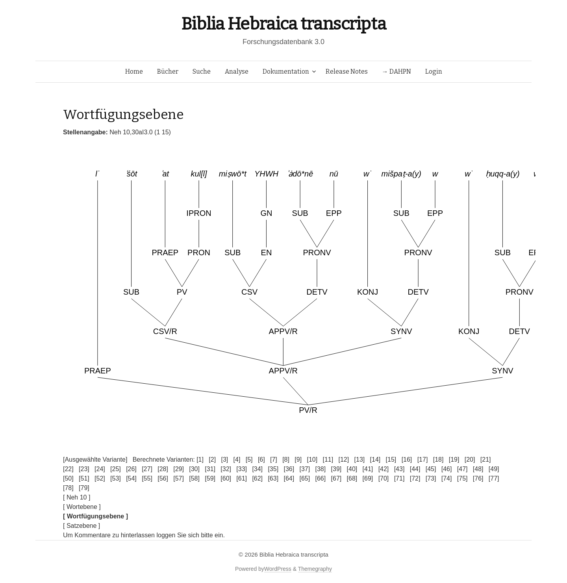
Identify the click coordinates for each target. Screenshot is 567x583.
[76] (478, 478)
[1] (200, 459)
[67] (336, 478)
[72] (415, 478)
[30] (194, 469)
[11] (327, 459)
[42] (383, 469)
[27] (147, 469)
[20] (470, 459)
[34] (257, 469)
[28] (163, 469)
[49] (494, 469)
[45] (431, 469)
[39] (336, 469)
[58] (194, 478)
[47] (462, 469)
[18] (438, 459)
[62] (257, 478)
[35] (273, 469)
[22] (68, 469)
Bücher (167, 71)
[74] (446, 478)
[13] (359, 459)
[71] (399, 478)
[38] (320, 469)
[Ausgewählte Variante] (95, 459)
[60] (225, 478)
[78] (68, 488)
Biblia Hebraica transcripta (283, 24)
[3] (224, 459)
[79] (84, 488)
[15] (391, 459)
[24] (99, 469)
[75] (462, 478)
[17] (422, 459)
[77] (494, 478)
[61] (241, 478)
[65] (304, 478)
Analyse (236, 71)
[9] (298, 459)
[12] (344, 459)
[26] (131, 469)
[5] (249, 459)
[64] (289, 478)
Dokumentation (286, 71)
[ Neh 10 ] (76, 497)
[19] (454, 459)
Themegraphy (315, 569)
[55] (147, 478)
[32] (225, 469)
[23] (84, 469)
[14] (375, 459)
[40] (352, 469)
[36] (289, 469)
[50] (68, 478)
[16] (407, 459)
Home (134, 71)
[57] (178, 478)
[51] (84, 478)
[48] (478, 469)
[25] (115, 469)
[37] (304, 469)
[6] (261, 459)
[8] (285, 459)
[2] (212, 459)
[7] (273, 459)
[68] (352, 478)
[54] (131, 478)
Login (433, 71)
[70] (383, 478)
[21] (485, 459)
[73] (431, 478)
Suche (202, 71)
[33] (241, 469)
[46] (446, 469)
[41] (368, 469)
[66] (320, 478)
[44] (415, 469)
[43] (399, 469)
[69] (368, 478)
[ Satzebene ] (81, 525)
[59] (210, 478)
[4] (237, 459)
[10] (312, 459)
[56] (163, 478)
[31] (210, 469)
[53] (115, 478)
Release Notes (347, 71)
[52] (99, 478)
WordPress (277, 569)
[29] (178, 469)
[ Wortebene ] (82, 506)
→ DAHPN (396, 71)
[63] (273, 478)
